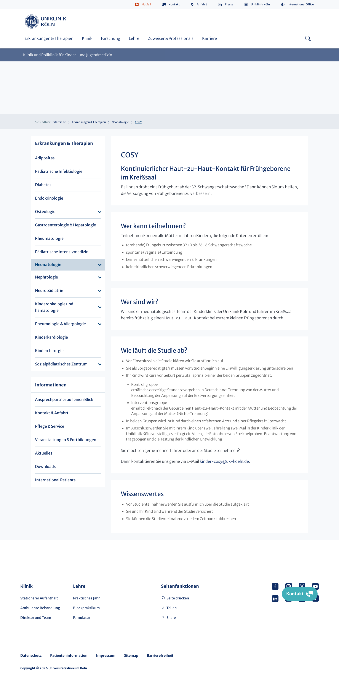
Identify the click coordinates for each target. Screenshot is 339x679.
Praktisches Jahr (86, 598)
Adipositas (45, 157)
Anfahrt (202, 4)
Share (171, 617)
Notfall (146, 4)
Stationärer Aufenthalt (39, 598)
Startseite (59, 122)
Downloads (45, 466)
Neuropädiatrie (49, 290)
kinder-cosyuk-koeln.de (224, 461)
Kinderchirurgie (49, 350)
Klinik (87, 38)
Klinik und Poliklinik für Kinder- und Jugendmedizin (67, 55)
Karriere (209, 38)
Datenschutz (31, 655)
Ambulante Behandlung (40, 608)
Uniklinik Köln (260, 4)
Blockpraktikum (86, 608)
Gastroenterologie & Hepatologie (65, 225)
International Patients (55, 479)
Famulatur (81, 617)
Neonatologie (120, 122)
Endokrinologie (49, 198)
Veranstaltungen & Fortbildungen (65, 439)
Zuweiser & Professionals (170, 38)
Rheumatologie (49, 238)
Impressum (105, 655)
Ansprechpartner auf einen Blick (64, 399)
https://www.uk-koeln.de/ (46, 21)
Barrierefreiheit (160, 655)
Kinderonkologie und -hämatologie (55, 307)
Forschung (110, 38)
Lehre (134, 38)
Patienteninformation (68, 655)
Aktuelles (43, 453)
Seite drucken (177, 598)
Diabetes (43, 184)
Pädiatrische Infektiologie (58, 171)
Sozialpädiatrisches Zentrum (61, 364)
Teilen (171, 608)
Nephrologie (46, 277)
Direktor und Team (35, 617)
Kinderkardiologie (51, 337)
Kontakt (174, 4)
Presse (229, 4)
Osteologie (45, 211)
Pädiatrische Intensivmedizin (61, 251)
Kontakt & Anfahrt (52, 412)
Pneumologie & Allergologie (60, 323)
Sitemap (131, 655)
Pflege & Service (49, 426)
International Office (301, 4)
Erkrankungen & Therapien (49, 38)
